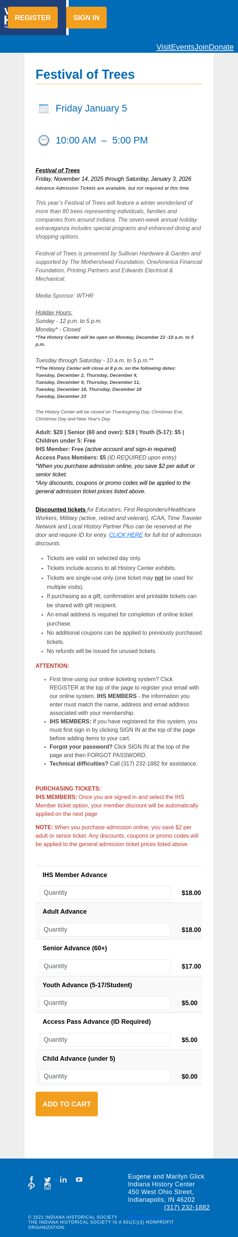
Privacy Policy (148, 1217)
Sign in (86, 17)
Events (182, 47)
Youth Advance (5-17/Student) (87, 985)
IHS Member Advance (75, 874)
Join (202, 47)
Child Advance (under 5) (79, 1058)
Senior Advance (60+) (75, 948)
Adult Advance (65, 911)
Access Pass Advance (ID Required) (97, 1021)
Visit (163, 47)
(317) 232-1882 (187, 1207)
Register (33, 17)
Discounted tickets (61, 510)
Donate (221, 47)
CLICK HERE (126, 535)
